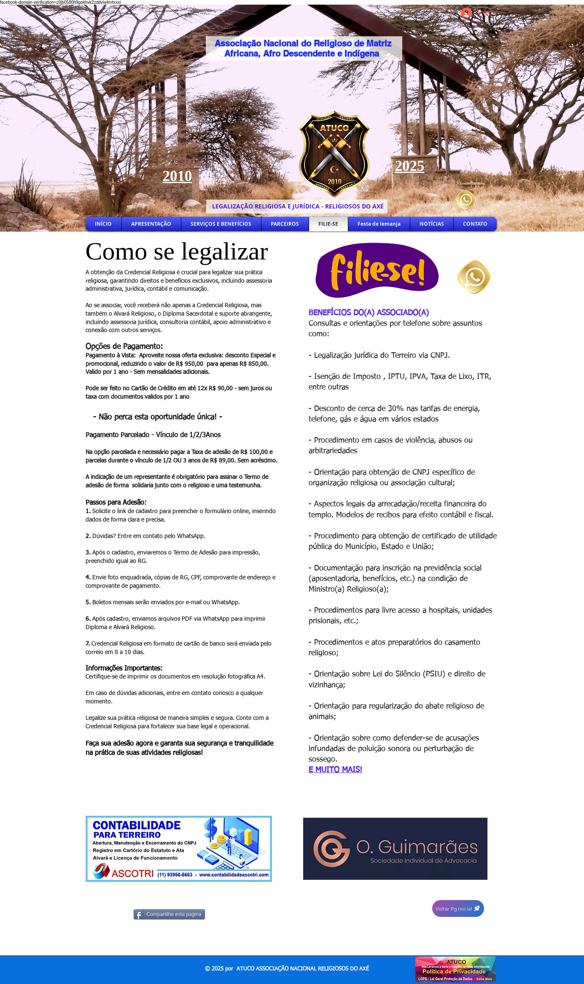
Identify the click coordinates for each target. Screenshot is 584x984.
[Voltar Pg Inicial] (458, 908)
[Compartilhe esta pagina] (169, 914)
